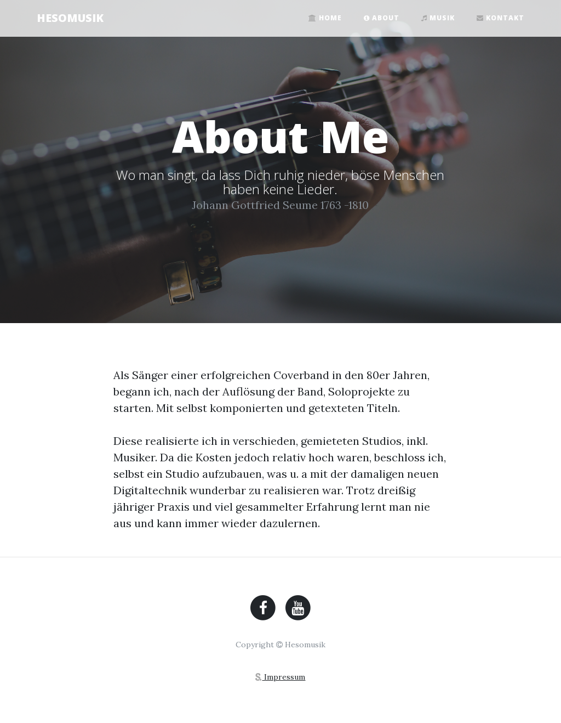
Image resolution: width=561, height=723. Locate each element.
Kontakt (500, 17)
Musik (438, 17)
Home (325, 17)
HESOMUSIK (70, 17)
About (381, 17)
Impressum (280, 677)
